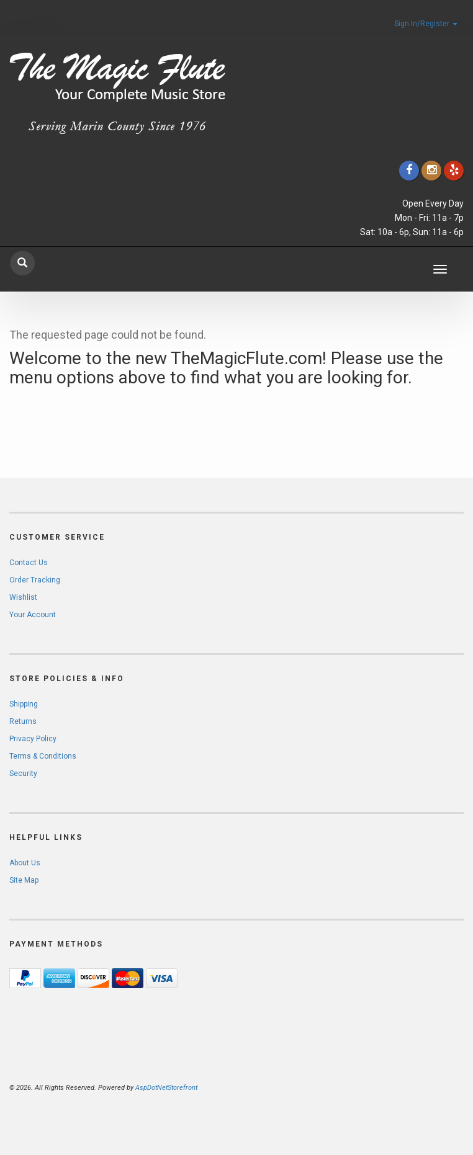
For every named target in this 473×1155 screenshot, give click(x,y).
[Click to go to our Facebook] (409, 170)
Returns (23, 721)
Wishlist (23, 597)
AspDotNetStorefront (166, 1088)
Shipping (23, 704)
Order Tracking (34, 580)
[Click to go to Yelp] (454, 170)
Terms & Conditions (42, 756)
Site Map (23, 880)
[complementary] (383, 1087)
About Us (24, 862)
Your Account (32, 614)
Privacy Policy (32, 738)
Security (23, 773)
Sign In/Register (425, 23)
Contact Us (28, 562)
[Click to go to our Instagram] (431, 170)
